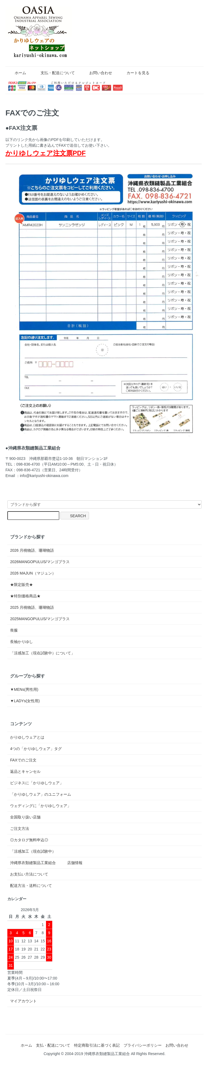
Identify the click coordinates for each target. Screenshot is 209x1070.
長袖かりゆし (21, 641)
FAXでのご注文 (23, 760)
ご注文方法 (19, 828)
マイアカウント (23, 1001)
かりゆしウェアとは (27, 737)
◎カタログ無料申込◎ (29, 840)
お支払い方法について (29, 874)
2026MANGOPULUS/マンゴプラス (40, 562)
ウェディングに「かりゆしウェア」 (40, 806)
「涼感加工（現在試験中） (33, 851)
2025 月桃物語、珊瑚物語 (32, 607)
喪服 (14, 630)
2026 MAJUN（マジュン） (33, 573)
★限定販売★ (23, 584)
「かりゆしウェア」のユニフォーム (40, 794)
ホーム (16, 73)
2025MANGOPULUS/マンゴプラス (40, 619)
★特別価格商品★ (25, 596)
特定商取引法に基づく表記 (97, 1045)
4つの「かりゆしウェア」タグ (36, 748)
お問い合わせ (96, 73)
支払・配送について (54, 73)
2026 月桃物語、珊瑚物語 (32, 550)
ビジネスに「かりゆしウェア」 (36, 783)
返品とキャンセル (25, 771)
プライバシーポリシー (143, 1045)
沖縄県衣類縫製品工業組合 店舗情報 (46, 863)
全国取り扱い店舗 (25, 817)
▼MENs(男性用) (24, 689)
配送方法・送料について (31, 885)
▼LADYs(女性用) (25, 701)
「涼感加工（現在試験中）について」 (42, 653)
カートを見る (134, 73)
